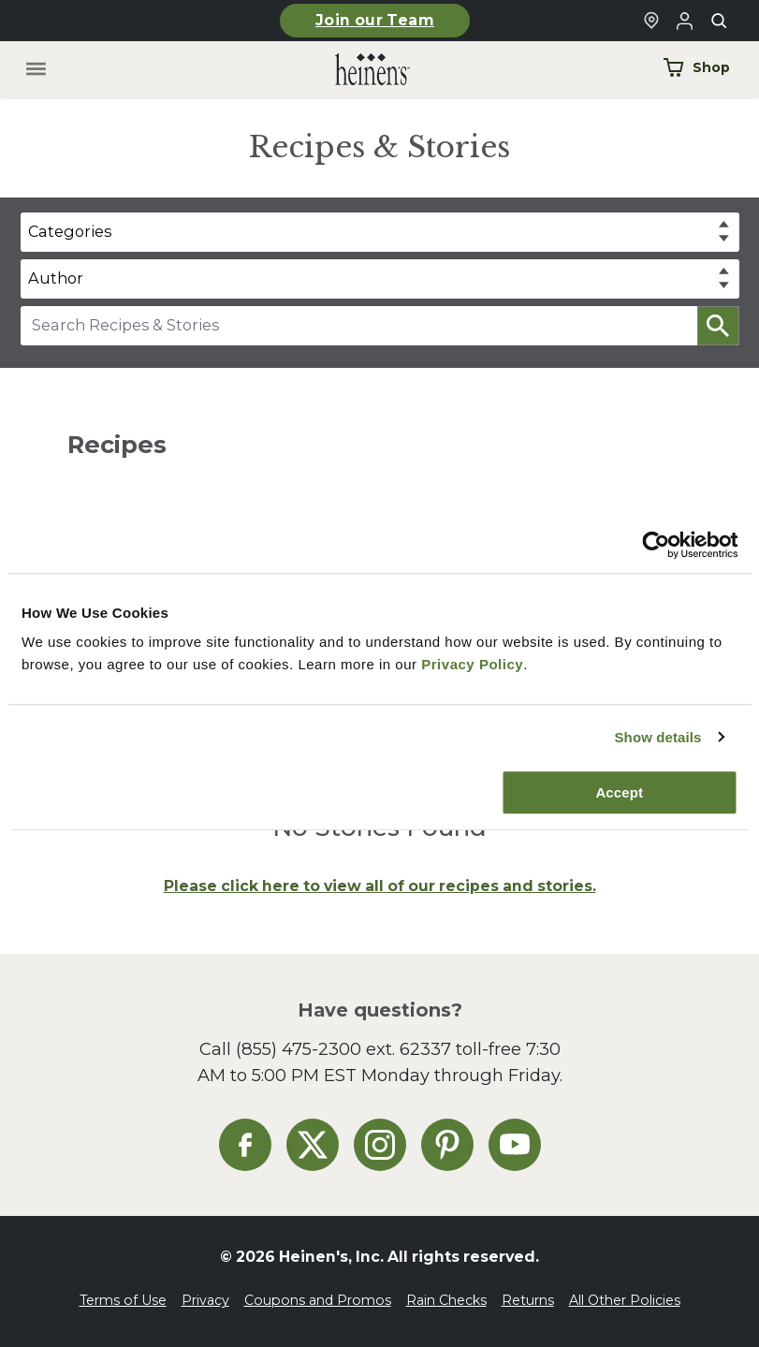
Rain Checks (446, 1300)
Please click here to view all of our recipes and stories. (380, 886)
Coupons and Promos (317, 1300)
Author (55, 278)
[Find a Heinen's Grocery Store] (651, 20)
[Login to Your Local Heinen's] (685, 20)
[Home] (357, 70)
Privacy (205, 1300)
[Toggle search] (719, 20)
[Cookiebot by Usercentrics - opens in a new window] (655, 545)
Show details (657, 737)
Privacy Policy (472, 664)
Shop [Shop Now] (696, 67)
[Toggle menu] (35, 69)
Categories (69, 231)
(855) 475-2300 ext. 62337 (343, 1049)
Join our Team (374, 20)
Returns (528, 1300)
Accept (619, 792)
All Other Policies (624, 1300)
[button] (718, 325)
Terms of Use (123, 1300)
